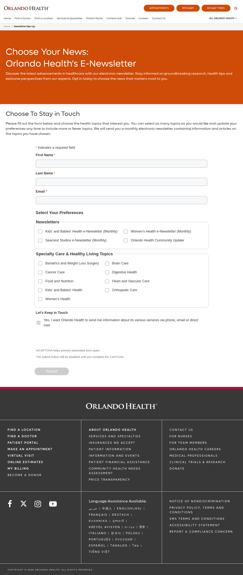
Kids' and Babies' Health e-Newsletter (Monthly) (81, 231)
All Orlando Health (221, 18)
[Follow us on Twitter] (23, 502)
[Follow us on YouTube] (53, 504)
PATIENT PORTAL (23, 443)
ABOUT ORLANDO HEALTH (112, 430)
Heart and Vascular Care (131, 281)
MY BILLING (18, 469)
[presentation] (64, 338)
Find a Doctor (23, 18)
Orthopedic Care (124, 290)
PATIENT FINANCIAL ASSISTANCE (119, 462)
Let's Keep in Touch (52, 313)
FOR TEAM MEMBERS (188, 443)
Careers (143, 18)
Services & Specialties (69, 18)
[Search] (235, 8)
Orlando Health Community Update (157, 240)
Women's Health (57, 299)
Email (40, 191)
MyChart (188, 8)
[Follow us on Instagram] (38, 504)
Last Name (44, 173)
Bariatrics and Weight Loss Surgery (72, 263)
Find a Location (44, 18)
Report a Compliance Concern (201, 532)
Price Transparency (109, 480)
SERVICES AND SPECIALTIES (115, 436)
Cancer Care (55, 272)
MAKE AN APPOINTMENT (30, 449)
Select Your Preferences (59, 212)
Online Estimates (25, 462)
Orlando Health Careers (195, 449)
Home (7, 18)
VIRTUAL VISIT (21, 456)
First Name (44, 155)
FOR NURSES (181, 436)
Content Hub (114, 18)
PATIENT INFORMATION (110, 449)
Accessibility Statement (195, 525)
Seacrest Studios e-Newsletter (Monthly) (76, 240)
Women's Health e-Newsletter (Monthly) (161, 231)
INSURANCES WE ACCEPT (112, 443)
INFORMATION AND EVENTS (114, 456)
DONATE (177, 469)
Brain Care (120, 263)
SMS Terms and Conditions (197, 519)
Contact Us (158, 18)
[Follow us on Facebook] (10, 504)
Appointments (159, 8)
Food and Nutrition (59, 281)
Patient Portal (94, 18)
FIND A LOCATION (24, 430)
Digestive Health (124, 272)
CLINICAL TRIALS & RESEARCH (198, 462)
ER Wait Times (216, 8)
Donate (130, 18)
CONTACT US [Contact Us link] (181, 430)
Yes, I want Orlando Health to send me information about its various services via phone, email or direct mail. (121, 322)
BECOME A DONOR (25, 475)
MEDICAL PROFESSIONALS (194, 456)
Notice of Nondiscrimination (200, 501)
